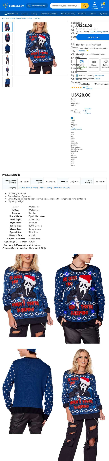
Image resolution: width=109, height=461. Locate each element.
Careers (93, 13)
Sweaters (57, 187)
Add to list (84, 84)
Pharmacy (82, 13)
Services (24, 13)
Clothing (37, 18)
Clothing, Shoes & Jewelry (18, 18)
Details (97, 79)
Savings (34, 13)
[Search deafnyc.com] (65, 6)
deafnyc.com (76, 129)
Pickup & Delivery (68, 13)
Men (30, 18)
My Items (103, 13)
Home (4, 18)
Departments (11, 13)
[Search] (85, 6)
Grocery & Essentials (49, 13)
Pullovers (66, 187)
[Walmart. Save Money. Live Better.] (13, 5)
